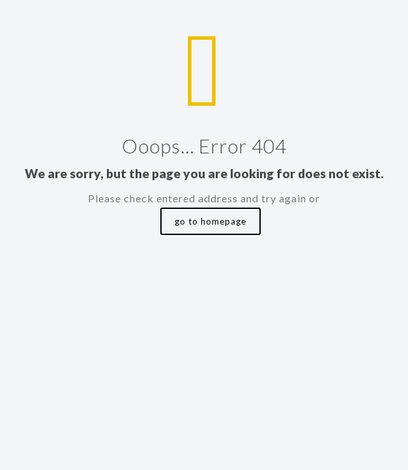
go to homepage (210, 221)
